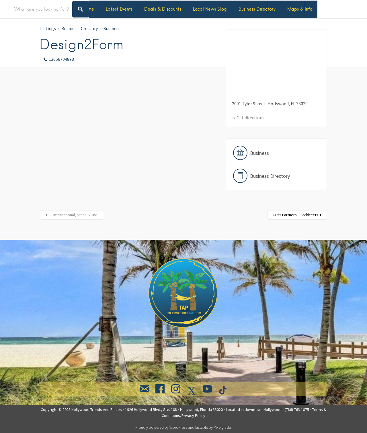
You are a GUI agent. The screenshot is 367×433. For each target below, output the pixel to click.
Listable (201, 427)
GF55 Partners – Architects (295, 214)
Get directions (250, 117)
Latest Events (119, 9)
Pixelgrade (222, 427)
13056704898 (61, 59)
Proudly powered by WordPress (161, 427)
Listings (48, 28)
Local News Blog (210, 9)
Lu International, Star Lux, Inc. (73, 214)
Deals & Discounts (162, 9)
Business (111, 28)
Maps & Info (300, 9)
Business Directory (257, 9)
